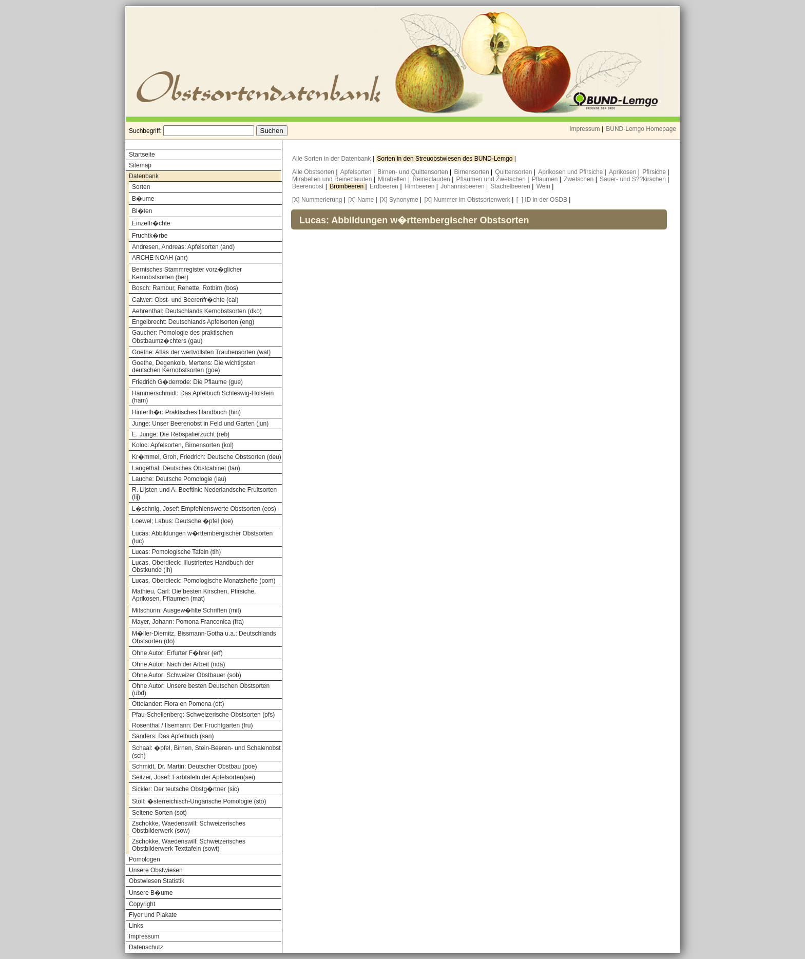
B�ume (143, 198)
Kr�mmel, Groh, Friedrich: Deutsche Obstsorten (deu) (206, 457)
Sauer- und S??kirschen (633, 179)
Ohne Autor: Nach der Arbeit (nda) (178, 664)
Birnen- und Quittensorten (413, 172)
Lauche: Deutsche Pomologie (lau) (179, 479)
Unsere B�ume (150, 892)
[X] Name (361, 199)
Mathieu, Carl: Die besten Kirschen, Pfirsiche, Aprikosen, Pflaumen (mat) (194, 595)
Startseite (142, 154)
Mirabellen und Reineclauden (333, 179)
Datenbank (144, 176)
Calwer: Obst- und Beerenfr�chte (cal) (185, 299)
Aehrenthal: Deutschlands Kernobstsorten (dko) (197, 311)
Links (136, 925)
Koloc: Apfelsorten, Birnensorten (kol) (183, 445)
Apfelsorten (356, 172)
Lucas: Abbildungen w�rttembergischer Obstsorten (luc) (202, 537)
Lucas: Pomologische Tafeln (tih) (176, 551)
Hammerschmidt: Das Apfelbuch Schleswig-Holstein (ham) (203, 397)
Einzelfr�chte (151, 223)
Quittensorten (514, 172)
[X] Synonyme (399, 199)
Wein (544, 186)
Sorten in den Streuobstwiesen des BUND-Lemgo (445, 158)
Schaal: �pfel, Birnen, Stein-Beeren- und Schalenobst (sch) (206, 751)
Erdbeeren (385, 186)
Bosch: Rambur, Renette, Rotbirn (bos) (185, 288)
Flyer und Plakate (153, 914)
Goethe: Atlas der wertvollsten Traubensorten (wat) (201, 352)
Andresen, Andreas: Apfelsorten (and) (183, 247)
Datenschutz (146, 947)
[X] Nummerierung (317, 199)
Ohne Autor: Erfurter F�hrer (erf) (177, 653)
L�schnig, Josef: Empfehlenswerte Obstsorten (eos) (204, 508)
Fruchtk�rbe (149, 235)
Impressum (584, 128)
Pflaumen (546, 179)
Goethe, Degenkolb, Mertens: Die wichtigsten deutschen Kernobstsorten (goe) (194, 366)
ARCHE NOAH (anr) (160, 257)
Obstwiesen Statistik (156, 881)
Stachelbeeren (511, 186)
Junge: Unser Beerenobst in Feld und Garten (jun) (200, 423)
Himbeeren (420, 186)
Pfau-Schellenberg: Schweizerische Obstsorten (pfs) (203, 714)
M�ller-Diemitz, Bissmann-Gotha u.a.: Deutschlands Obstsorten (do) (204, 637)
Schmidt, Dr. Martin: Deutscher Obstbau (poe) (194, 766)
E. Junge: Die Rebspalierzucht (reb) (180, 434)
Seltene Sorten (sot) (159, 812)
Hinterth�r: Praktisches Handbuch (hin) (186, 412)
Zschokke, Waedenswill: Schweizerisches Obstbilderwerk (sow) (188, 827)
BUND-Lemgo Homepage (641, 128)
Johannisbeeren (463, 186)
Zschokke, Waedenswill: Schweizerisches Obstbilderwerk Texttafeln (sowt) (188, 845)
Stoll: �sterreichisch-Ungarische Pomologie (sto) (199, 801)
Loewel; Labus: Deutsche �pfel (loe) (182, 521)
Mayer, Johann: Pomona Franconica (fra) (188, 621)
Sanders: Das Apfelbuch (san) (173, 736)
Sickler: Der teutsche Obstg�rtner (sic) (185, 789)
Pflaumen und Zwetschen (492, 179)
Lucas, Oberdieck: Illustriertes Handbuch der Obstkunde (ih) (193, 566)
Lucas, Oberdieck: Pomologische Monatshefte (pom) (203, 580)
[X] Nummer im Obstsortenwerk (467, 199)
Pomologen (144, 859)
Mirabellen (393, 179)
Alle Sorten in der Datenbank (332, 158)
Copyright (142, 904)
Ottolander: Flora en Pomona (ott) (178, 703)
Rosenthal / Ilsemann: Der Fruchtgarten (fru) (192, 725)
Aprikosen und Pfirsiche (571, 172)
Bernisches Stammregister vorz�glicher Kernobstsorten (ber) (187, 273)
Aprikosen (623, 172)
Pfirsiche (654, 172)
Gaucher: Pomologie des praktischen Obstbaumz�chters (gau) (182, 336)
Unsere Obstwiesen (156, 870)
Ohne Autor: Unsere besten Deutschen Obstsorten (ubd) (201, 689)
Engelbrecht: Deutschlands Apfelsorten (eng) (193, 321)
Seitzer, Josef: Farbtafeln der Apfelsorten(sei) (193, 777)
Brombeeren (347, 186)
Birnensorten (472, 172)
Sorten (141, 186)
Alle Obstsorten (314, 172)
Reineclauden (432, 179)
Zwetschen (579, 179)
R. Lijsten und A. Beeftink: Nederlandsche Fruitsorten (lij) (204, 493)
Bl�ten (142, 211)
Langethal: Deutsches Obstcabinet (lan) (186, 468)
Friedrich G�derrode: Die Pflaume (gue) (187, 382)
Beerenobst (308, 186)
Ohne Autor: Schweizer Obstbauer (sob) (186, 675)
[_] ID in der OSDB (541, 199)
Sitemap (140, 165)
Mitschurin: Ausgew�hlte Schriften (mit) (186, 610)
